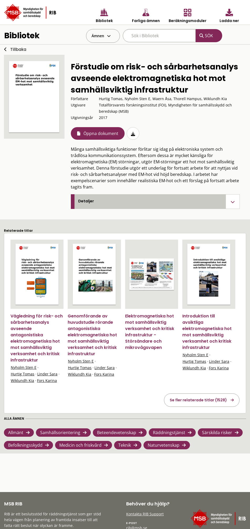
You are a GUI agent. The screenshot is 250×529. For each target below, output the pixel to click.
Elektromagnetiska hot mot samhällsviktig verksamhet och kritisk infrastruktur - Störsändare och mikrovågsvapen (149, 331)
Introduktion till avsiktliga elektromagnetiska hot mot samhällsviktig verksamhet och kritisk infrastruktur (207, 331)
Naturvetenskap (163, 445)
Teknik (124, 445)
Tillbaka (18, 49)
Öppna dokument (100, 133)
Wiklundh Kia (22, 380)
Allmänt (15, 432)
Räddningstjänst (169, 432)
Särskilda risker (217, 432)
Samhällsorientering (60, 432)
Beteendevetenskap (116, 432)
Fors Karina (47, 380)
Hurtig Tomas (22, 373)
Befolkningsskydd (25, 445)
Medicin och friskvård (80, 445)
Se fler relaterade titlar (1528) (198, 400)
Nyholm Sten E (23, 367)
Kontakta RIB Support (145, 513)
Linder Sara (47, 373)
